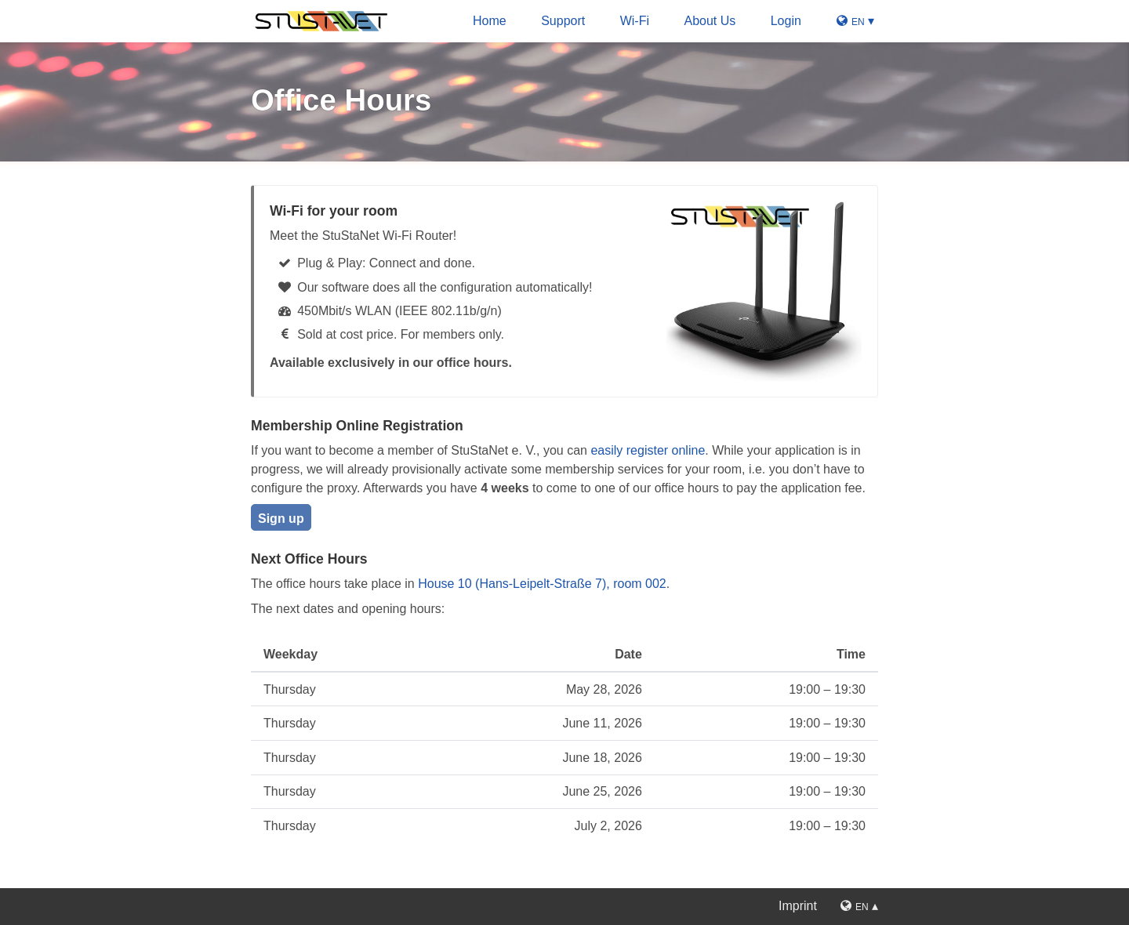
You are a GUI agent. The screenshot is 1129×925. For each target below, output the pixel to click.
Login (786, 20)
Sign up (281, 518)
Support (563, 20)
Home (489, 20)
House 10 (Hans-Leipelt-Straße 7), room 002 (542, 583)
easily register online (647, 450)
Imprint (798, 905)
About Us (709, 20)
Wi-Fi (634, 20)
